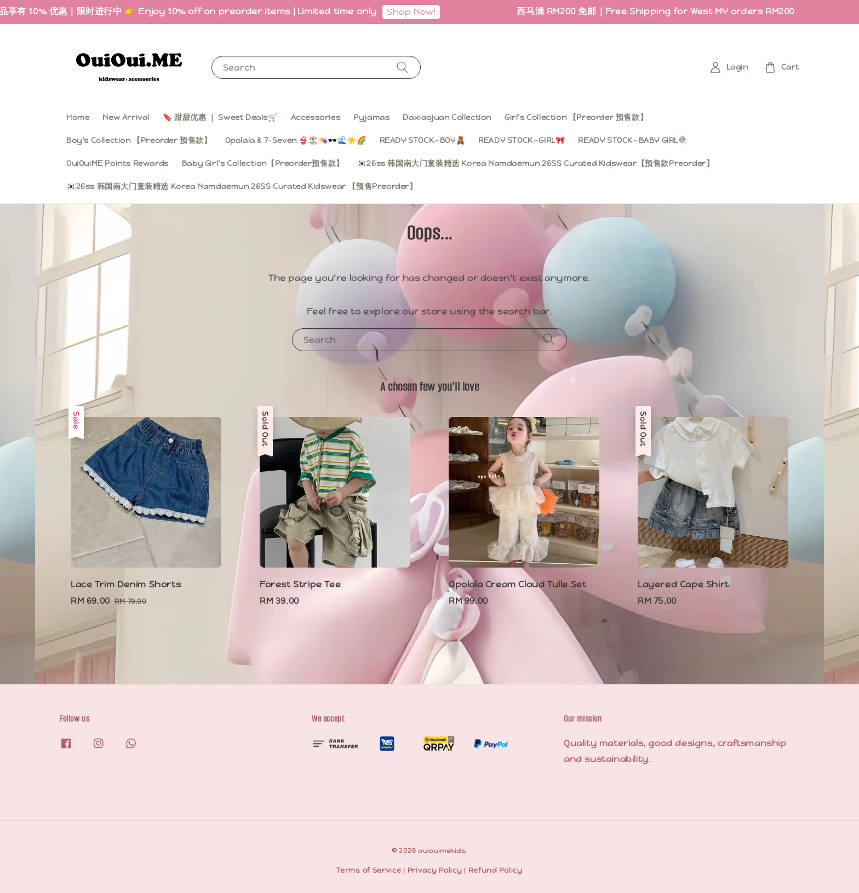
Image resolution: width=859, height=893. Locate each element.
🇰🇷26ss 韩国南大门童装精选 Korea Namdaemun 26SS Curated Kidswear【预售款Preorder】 (535, 163)
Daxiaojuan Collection (447, 117)
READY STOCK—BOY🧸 (423, 140)
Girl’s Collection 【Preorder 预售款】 (576, 117)
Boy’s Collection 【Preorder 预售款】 (139, 140)
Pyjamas (371, 117)
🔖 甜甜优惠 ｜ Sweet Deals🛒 (220, 117)
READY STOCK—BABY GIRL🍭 (633, 140)
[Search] (402, 67)
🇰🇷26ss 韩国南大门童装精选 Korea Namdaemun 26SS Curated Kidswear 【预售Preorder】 (241, 186)
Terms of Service (368, 870)
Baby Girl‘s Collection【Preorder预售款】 (263, 163)
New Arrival (126, 117)
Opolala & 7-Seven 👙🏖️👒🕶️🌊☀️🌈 (295, 140)
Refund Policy (495, 870)
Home (77, 117)
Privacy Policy (435, 870)
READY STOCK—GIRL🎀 (521, 140)
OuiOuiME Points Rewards (117, 163)
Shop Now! (424, 12)
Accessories (316, 117)
